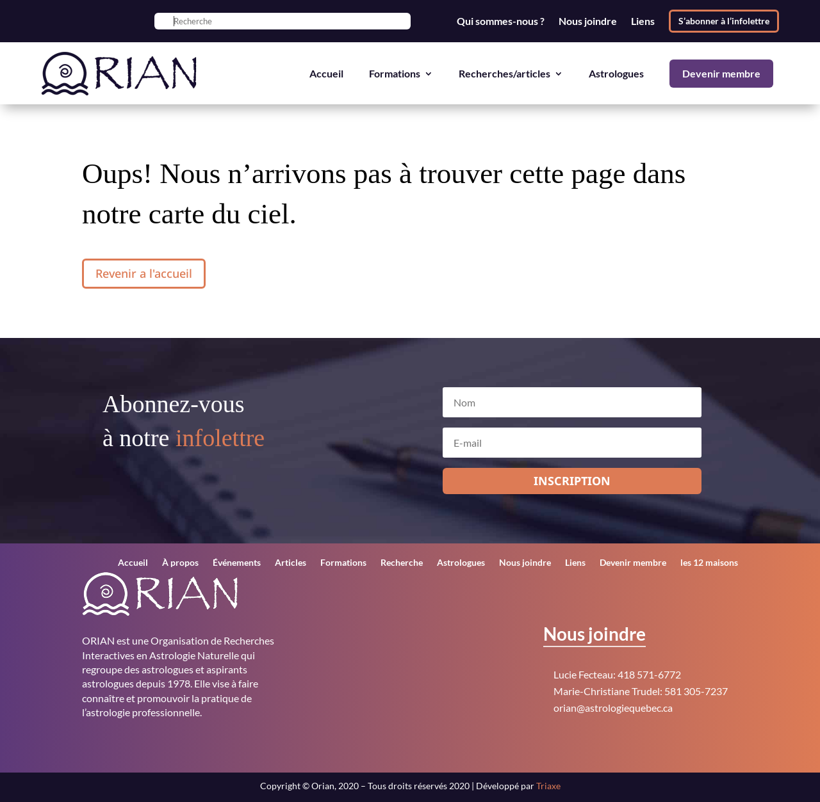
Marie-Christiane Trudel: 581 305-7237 (641, 691)
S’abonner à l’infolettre (723, 20)
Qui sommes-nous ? (501, 21)
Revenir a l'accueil (143, 273)
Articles (290, 563)
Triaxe (548, 785)
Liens (643, 21)
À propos (180, 563)
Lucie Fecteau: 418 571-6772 (617, 674)
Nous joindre (588, 21)
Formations (394, 73)
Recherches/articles (504, 73)
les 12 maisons (709, 563)
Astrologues (616, 73)
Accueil (326, 73)
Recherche (402, 563)
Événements (237, 563)
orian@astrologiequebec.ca (613, 708)
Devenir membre (721, 73)
